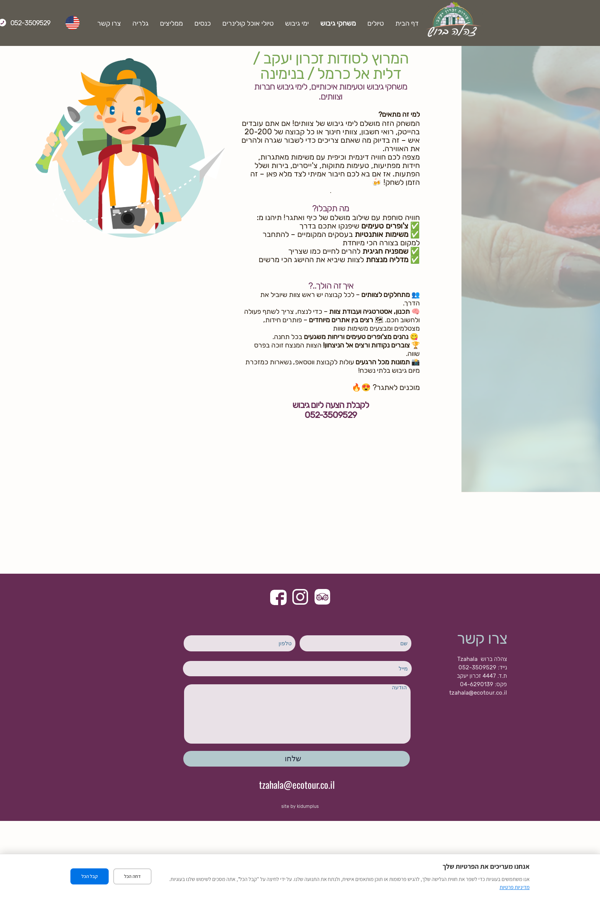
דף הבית (458, 23)
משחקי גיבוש (389, 23)
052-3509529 (81, 23)
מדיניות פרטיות (515, 887)
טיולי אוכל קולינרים (299, 23)
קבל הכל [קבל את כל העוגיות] (89, 876)
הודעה (297, 714)
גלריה (192, 23)
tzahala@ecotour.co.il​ (297, 784)
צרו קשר (160, 23)
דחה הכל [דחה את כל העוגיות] (132, 876)
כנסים (254, 23)
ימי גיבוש (348, 23)
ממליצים (222, 23)
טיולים (427, 23)
